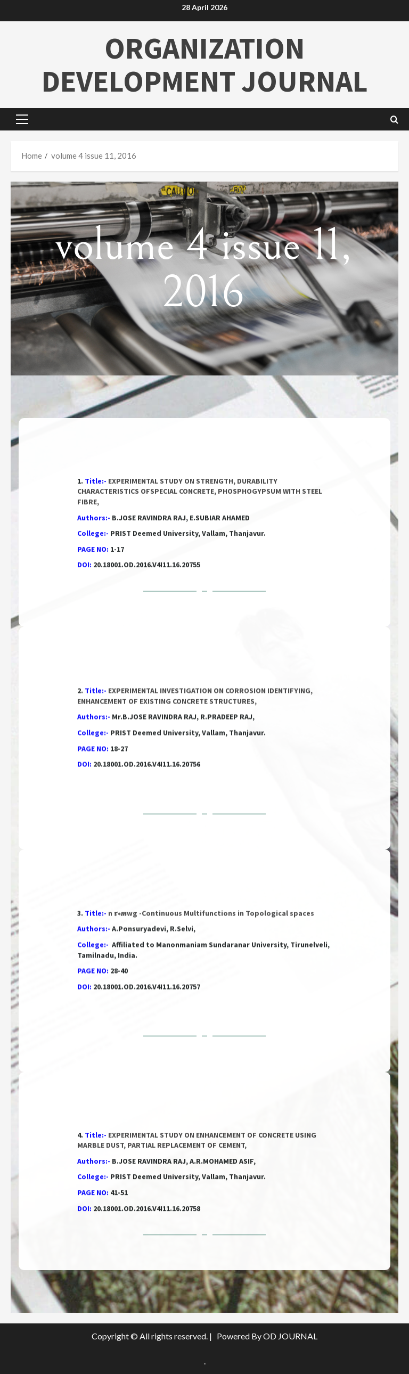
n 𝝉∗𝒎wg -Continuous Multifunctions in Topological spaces (211, 986)
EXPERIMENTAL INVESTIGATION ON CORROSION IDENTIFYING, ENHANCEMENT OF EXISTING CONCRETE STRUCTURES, (195, 769)
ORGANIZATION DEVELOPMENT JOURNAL (205, 64)
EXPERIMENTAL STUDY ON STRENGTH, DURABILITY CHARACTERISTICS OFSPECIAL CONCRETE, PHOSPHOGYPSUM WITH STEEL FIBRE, (199, 557)
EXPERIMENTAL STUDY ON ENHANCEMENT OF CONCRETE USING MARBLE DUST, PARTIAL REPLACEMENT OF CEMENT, (196, 1200)
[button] (22, 119)
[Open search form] (394, 119)
